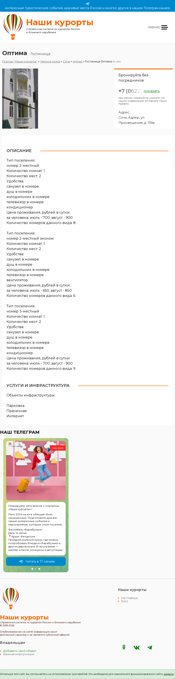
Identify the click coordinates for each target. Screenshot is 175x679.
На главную (129, 598)
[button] (32, 569)
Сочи (66, 61)
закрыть (169, 674)
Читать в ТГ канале (37, 561)
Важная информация (18, 654)
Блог (124, 601)
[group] (35, 505)
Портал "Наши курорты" (19, 61)
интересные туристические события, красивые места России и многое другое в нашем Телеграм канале (87, 6)
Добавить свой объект (20, 651)
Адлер (77, 61)
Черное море (50, 61)
